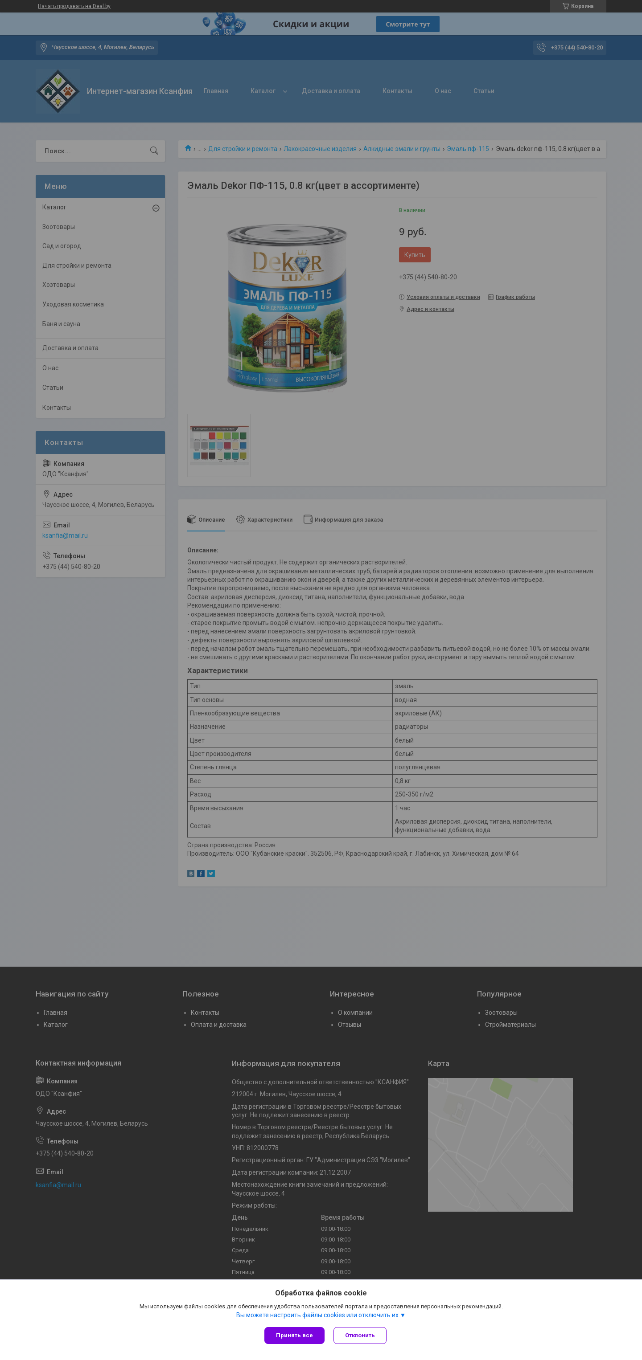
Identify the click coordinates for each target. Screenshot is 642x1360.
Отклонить (360, 1335)
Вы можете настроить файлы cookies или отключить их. (318, 1315)
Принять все (294, 1335)
